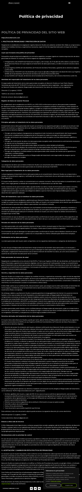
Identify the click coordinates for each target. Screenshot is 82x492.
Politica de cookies (56, 481)
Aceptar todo (69, 485)
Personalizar (53, 485)
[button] (69, 2)
